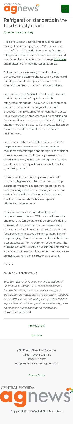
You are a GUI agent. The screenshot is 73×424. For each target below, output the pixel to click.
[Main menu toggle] (65, 9)
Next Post (36, 335)
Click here (60, 59)
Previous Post (36, 325)
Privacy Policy (36, 375)
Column (9, 32)
